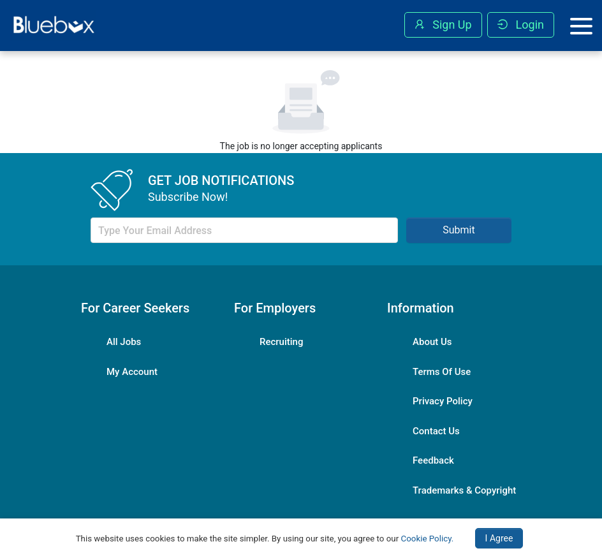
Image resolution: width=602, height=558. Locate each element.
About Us (432, 342)
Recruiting (281, 342)
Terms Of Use (442, 372)
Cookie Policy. (427, 538)
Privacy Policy (443, 401)
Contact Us (436, 431)
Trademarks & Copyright (464, 490)
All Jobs (123, 342)
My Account (132, 372)
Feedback (433, 460)
